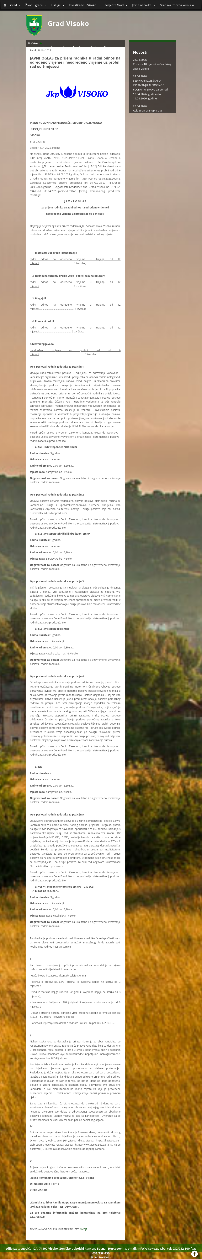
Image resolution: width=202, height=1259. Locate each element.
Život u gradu (36, 5)
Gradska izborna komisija (177, 5)
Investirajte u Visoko (84, 5)
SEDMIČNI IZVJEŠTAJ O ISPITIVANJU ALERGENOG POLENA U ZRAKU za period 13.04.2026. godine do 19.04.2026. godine (150, 89)
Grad (15, 5)
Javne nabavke (144, 5)
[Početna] (4, 5)
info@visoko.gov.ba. (151, 1248)
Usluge (58, 5)
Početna (33, 43)
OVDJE (83, 1229)
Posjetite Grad (116, 5)
